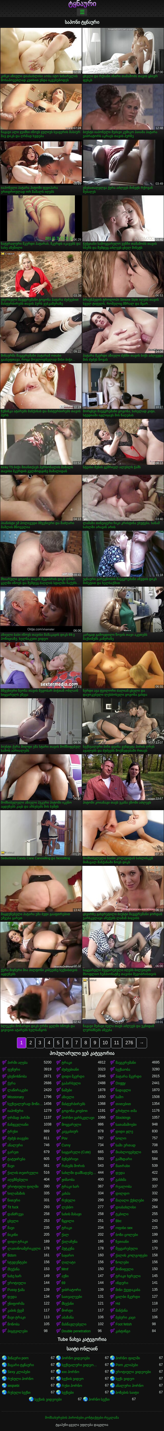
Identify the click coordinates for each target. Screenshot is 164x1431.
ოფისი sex (124, 1228)
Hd (118, 1304)
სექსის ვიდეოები (47, 1399)
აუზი (65, 1276)
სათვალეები (72, 1297)
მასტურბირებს (73, 1104)
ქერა (11, 1083)
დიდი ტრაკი (17, 1242)
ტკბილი (122, 1214)
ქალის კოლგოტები (131, 1255)
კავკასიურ (70, 1131)
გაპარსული (71, 1083)
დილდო (122, 1193)
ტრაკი (67, 1063)
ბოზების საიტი (127, 1393)
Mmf (65, 1269)
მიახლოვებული (128, 1152)
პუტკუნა (68, 1249)
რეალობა (124, 1187)
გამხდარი (124, 1159)
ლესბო (67, 1207)
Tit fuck (12, 1207)
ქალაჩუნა (69, 1242)
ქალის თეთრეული (22, 1173)
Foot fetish (124, 1324)
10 (105, 1042)
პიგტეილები (17, 1331)
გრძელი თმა (126, 1111)
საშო (119, 1097)
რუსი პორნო (72, 1386)
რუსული (68, 1200)
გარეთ (13, 1152)
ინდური (122, 1283)
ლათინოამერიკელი (23, 1249)
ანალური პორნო (129, 1386)
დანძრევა (15, 1214)
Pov (65, 1138)
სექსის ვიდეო (72, 1379)
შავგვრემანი (126, 1063)
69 (63, 1283)
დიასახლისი (126, 1207)
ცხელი (12, 1221)
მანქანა (122, 1310)
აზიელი (68, 1097)
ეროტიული (16, 1283)
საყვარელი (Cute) (76, 1152)
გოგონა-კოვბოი (74, 1111)
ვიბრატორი (71, 1290)
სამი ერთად (125, 1145)
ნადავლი (123, 1090)
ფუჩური (13, 1070)
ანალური (15, 1145)
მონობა (13, 1324)
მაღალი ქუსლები (130, 1200)
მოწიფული (124, 1269)
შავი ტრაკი (16, 1317)
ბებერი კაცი (125, 1317)
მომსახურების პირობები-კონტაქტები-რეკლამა (82, 1417)
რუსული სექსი (18, 1393)
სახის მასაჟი (71, 1214)
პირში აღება (17, 1063)
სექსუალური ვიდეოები (80, 1365)
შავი (10, 1166)
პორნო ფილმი (128, 1358)
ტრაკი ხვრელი (128, 1276)
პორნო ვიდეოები (76, 1358)
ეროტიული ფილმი (22, 1187)
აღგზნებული (17, 1180)
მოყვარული (71, 1125)
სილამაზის (16, 1193)
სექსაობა (123, 1070)
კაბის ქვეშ (15, 1310)
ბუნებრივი (70, 1159)
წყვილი (68, 1221)
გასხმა (121, 1180)
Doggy (121, 1083)
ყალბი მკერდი (128, 1297)
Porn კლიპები (127, 1365)
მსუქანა (13, 1269)
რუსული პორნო (20, 1379)
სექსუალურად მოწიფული (25, 1104)
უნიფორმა (15, 1304)
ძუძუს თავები (17, 1138)
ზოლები (122, 1262)
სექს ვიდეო (125, 1379)
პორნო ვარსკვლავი (78, 1118)
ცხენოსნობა (17, 1076)
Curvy (66, 1145)
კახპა (66, 1193)
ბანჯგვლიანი (17, 1125)
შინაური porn (17, 1358)
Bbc (119, 1221)
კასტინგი (123, 1331)
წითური (13, 1200)
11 (116, 1042)
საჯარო (68, 1255)
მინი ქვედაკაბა (128, 1290)
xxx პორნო (70, 1372)
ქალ (65, 1235)
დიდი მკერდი (73, 1076)
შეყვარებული (127, 1249)
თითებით (123, 1104)
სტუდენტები (17, 1262)
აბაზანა (68, 1317)
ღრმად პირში (18, 1118)
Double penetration (76, 1331)
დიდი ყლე (124, 1131)
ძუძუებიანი (70, 1070)
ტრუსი (12, 1131)
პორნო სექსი (99, 1399)
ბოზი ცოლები (127, 1235)
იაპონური (15, 1111)
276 (129, 1042)
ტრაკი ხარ (70, 1187)
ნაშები (67, 1090)
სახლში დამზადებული (80, 1173)
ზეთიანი (122, 1242)
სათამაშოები (126, 1125)
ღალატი (68, 1262)
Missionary (15, 1097)
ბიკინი (12, 1235)
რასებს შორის (73, 1166)
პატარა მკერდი (128, 1076)
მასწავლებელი (74, 1324)
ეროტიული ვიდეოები (133, 1372)
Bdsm (11, 1255)
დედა (120, 1173)
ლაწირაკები (17, 1090)
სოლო (121, 1138)
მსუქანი (68, 1304)
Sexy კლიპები (18, 1372)
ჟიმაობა (68, 1180)
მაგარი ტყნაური (20, 1365)
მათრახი (123, 1166)
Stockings (123, 1118)
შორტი (67, 1310)
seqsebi (13, 1386)
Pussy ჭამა (16, 1290)
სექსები (68, 1393)
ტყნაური (82, 3)
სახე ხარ (14, 1276)
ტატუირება (16, 1159)
